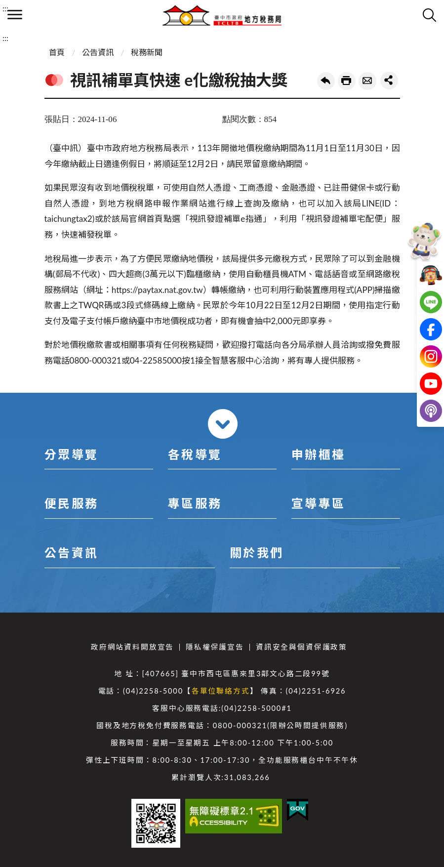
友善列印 (347, 81)
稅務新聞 (146, 52)
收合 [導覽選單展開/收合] (223, 424)
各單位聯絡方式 (221, 691)
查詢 (429, 15)
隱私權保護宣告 (215, 647)
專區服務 (195, 503)
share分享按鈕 (389, 80)
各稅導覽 (195, 454)
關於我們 (257, 552)
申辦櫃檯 (318, 454)
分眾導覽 (71, 454)
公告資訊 (98, 52)
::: (5, 8)
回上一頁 (326, 81)
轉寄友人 (367, 81)
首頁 (57, 52)
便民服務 (71, 503)
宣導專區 (318, 503)
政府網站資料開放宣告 (132, 647)
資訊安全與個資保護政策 (301, 647)
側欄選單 (14, 14)
